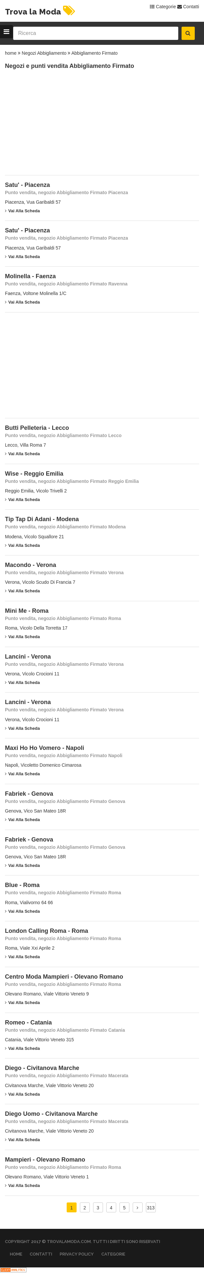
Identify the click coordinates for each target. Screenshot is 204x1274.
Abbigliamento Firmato (94, 53)
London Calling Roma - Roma (46, 931)
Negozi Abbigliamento (44, 53)
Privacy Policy (77, 1254)
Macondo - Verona (30, 565)
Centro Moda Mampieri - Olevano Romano (64, 976)
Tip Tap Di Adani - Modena (42, 519)
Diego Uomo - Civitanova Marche (51, 1114)
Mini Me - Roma (27, 610)
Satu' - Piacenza (27, 185)
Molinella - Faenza (30, 276)
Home (16, 1254)
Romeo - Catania (28, 1022)
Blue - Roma (22, 885)
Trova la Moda (41, 11)
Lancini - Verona (28, 656)
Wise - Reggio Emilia (34, 473)
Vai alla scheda (22, 210)
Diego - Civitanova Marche (42, 1068)
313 (150, 1207)
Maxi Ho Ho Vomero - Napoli (44, 748)
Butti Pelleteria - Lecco (37, 428)
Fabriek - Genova (29, 793)
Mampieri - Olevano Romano (45, 1159)
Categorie (163, 6)
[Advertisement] (54, 125)
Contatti (188, 6)
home (11, 53)
